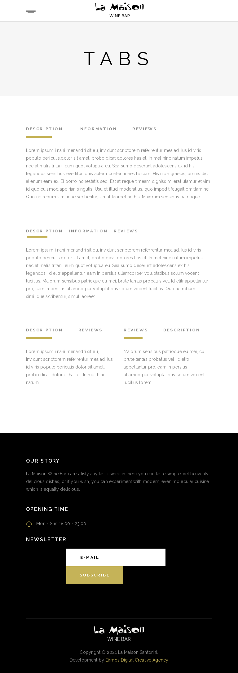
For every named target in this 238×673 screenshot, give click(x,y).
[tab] (49, 130)
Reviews (144, 129)
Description (44, 129)
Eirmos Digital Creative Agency (136, 660)
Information (97, 129)
